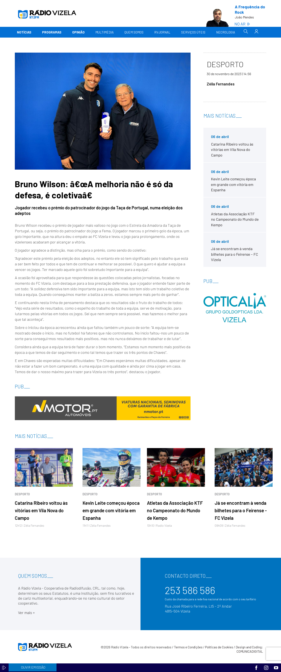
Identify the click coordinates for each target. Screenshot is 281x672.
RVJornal (162, 32)
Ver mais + (26, 612)
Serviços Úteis (193, 32)
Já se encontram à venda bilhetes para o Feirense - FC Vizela (241, 510)
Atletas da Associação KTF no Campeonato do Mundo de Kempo (175, 510)
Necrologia (225, 32)
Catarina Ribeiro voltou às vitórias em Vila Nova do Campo (41, 510)
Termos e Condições (188, 647)
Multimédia (104, 32)
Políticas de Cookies (219, 647)
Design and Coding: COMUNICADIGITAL (249, 649)
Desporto (22, 494)
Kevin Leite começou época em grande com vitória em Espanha (111, 510)
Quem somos (134, 32)
